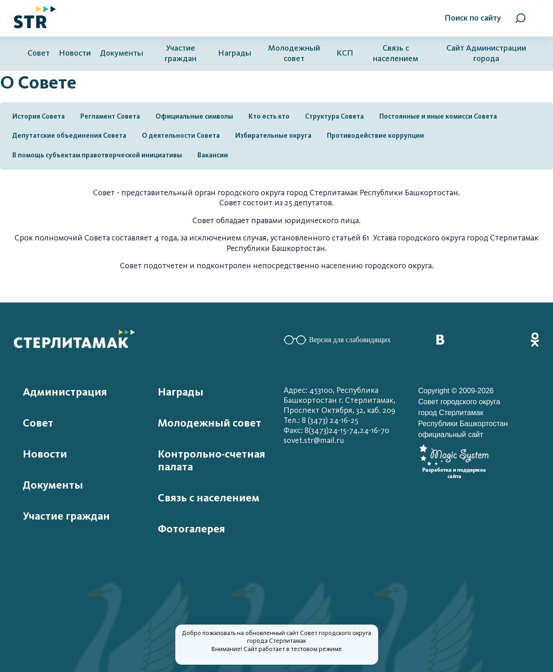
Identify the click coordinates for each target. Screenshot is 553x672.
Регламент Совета (110, 116)
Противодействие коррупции (375, 135)
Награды (234, 53)
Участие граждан (180, 53)
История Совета (38, 116)
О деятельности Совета (181, 135)
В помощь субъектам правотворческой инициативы (97, 155)
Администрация (65, 391)
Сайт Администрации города (486, 53)
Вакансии (212, 155)
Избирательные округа (273, 135)
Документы (121, 53)
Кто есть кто (268, 116)
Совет (38, 53)
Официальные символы (194, 116)
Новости (75, 53)
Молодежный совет (294, 53)
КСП (344, 53)
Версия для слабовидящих (337, 339)
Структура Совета (334, 116)
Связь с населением (395, 53)
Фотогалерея (191, 528)
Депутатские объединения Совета (69, 135)
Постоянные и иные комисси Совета (438, 116)
